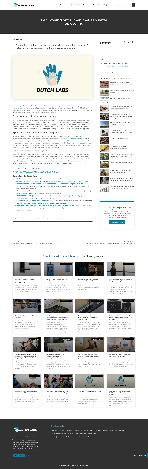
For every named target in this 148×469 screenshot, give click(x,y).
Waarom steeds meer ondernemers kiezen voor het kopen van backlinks (74, 433)
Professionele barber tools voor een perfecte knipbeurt (117, 78)
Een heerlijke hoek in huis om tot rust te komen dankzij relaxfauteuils (121, 356)
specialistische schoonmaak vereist (71, 139)
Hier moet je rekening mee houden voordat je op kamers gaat (88, 356)
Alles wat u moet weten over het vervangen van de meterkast (89, 392)
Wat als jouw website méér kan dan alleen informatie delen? (70, 437)
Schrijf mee (107, 5)
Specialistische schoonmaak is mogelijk (116, 66)
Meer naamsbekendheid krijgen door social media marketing (57, 392)
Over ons (52, 5)
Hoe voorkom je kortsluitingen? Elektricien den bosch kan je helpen (120, 392)
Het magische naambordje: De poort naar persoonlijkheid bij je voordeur (120, 317)
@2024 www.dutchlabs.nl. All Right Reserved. (74, 465)
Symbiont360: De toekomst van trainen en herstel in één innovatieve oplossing (121, 116)
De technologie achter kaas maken (121, 162)
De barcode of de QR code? (27, 196)
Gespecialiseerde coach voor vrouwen (32, 191)
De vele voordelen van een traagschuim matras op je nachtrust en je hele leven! (50, 184)
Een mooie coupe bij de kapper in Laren (33, 200)
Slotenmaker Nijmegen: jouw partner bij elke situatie (88, 280)
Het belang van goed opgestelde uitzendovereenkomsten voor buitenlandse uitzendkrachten (58, 317)
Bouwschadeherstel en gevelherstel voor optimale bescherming (87, 317)
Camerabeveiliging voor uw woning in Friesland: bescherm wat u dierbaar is (26, 280)
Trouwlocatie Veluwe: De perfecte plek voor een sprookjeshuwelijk (55, 356)
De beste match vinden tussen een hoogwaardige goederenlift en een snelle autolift (121, 156)
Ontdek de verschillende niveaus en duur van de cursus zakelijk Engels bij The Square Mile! (26, 356)
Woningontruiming (54, 218)
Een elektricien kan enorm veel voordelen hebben (26, 392)
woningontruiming (19, 108)
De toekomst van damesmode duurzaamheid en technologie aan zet (45, 179)
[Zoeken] (133, 5)
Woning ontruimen (40, 218)
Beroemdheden (108, 430)
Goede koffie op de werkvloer (119, 138)
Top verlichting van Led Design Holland (26, 316)
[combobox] (123, 5)
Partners (86, 5)
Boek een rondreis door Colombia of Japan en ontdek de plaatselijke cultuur (48, 205)
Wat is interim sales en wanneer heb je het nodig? (120, 280)
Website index (119, 430)
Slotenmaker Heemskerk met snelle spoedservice (56, 280)
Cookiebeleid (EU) (86, 430)
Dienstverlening (18, 39)
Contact (96, 5)
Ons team (63, 5)
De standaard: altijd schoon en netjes (115, 63)
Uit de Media (75, 5)
